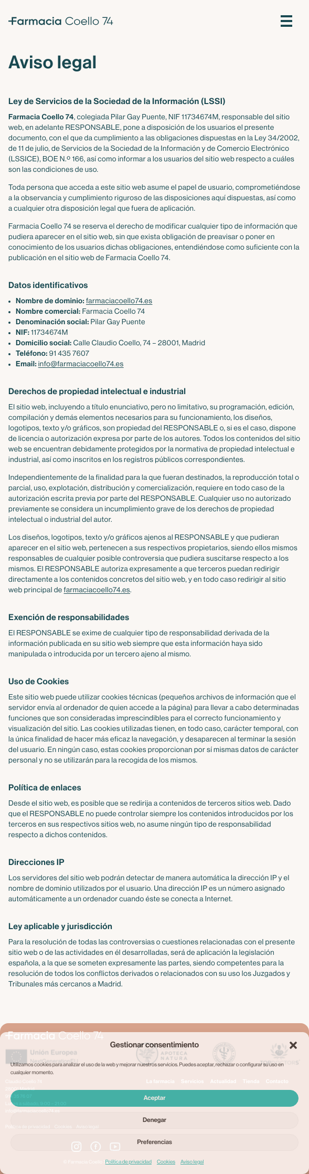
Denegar (154, 1120)
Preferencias (154, 1142)
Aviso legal (192, 1162)
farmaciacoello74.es (119, 301)
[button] (293, 1045)
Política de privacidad (128, 1162)
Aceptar (155, 1098)
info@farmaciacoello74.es (81, 364)
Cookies (166, 1162)
